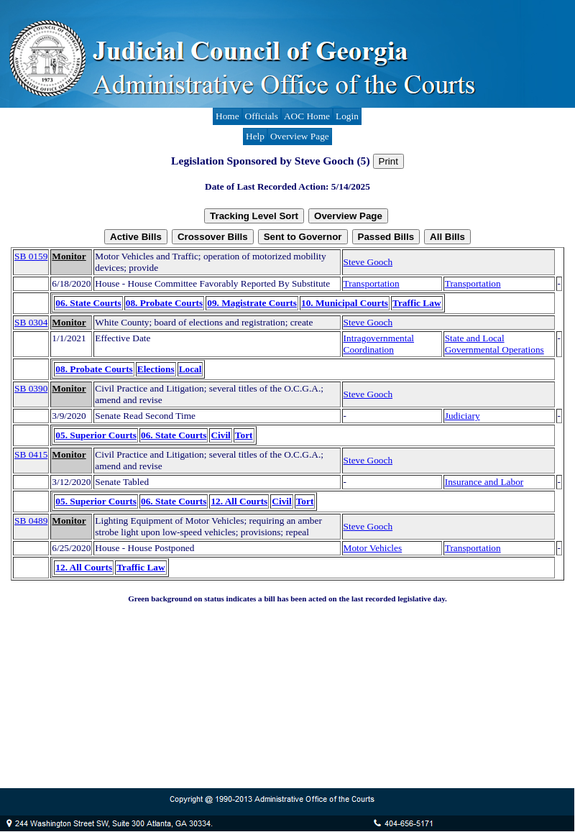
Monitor (69, 256)
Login (347, 116)
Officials (261, 116)
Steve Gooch (368, 261)
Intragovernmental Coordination (379, 344)
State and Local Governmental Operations (494, 344)
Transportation (372, 283)
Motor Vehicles (373, 547)
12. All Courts (239, 501)
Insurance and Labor (484, 481)
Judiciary (462, 415)
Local (190, 369)
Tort (244, 435)
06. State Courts (88, 302)
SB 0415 (30, 454)
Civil (220, 435)
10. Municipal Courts (344, 302)
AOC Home (307, 116)
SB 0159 (30, 256)
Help (255, 136)
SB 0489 (30, 520)
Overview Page (299, 136)
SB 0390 (30, 388)
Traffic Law (416, 302)
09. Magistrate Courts (252, 302)
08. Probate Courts (164, 302)
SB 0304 (30, 322)
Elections (156, 369)
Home (227, 116)
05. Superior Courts (96, 435)
